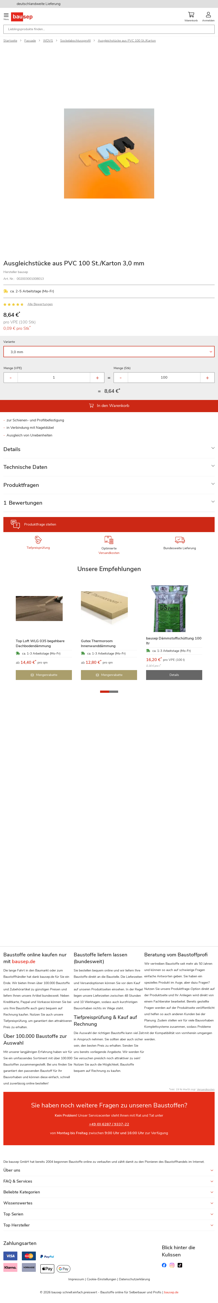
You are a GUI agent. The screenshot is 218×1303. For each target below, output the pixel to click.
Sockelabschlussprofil (75, 40)
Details (12, 449)
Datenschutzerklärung (134, 1279)
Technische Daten (25, 467)
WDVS (48, 40)
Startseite (10, 40)
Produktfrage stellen (40, 524)
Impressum (76, 1279)
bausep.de (171, 1292)
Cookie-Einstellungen (101, 1279)
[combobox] (109, 29)
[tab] (109, 449)
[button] (104, 692)
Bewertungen (22, 503)
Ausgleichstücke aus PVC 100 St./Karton (127, 40)
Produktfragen (21, 485)
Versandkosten (109, 553)
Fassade (30, 40)
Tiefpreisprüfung (38, 548)
